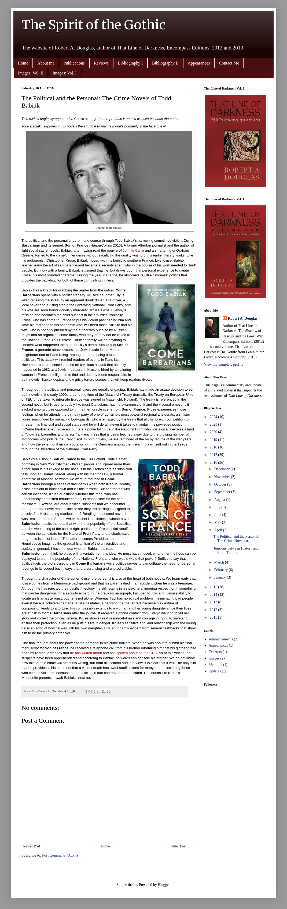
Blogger (164, 885)
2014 (214, 595)
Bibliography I (130, 63)
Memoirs (215, 665)
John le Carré (133, 250)
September (222, 492)
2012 (214, 610)
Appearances (199, 63)
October (220, 484)
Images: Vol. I (65, 73)
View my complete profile (223, 364)
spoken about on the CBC (136, 653)
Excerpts (215, 652)
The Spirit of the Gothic (93, 25)
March (219, 562)
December (222, 469)
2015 (214, 587)
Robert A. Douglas (242, 318)
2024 (214, 417)
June (218, 515)
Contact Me (229, 63)
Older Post (179, 846)
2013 (214, 602)
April (218, 530)
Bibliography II (165, 63)
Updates (215, 671)
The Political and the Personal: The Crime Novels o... (236, 538)
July (217, 507)
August (220, 500)
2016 (214, 463)
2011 (214, 617)
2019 (214, 440)
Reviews (101, 63)
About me (45, 63)
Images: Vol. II (30, 73)
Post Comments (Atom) (60, 855)
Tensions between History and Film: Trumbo (236, 550)
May (218, 522)
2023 (214, 424)
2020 (214, 432)
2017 (214, 455)
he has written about (86, 653)
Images (214, 658)
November (222, 477)
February (221, 570)
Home (23, 63)
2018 (214, 447)
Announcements (221, 639)
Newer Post (31, 846)
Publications (74, 63)
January (220, 577)
